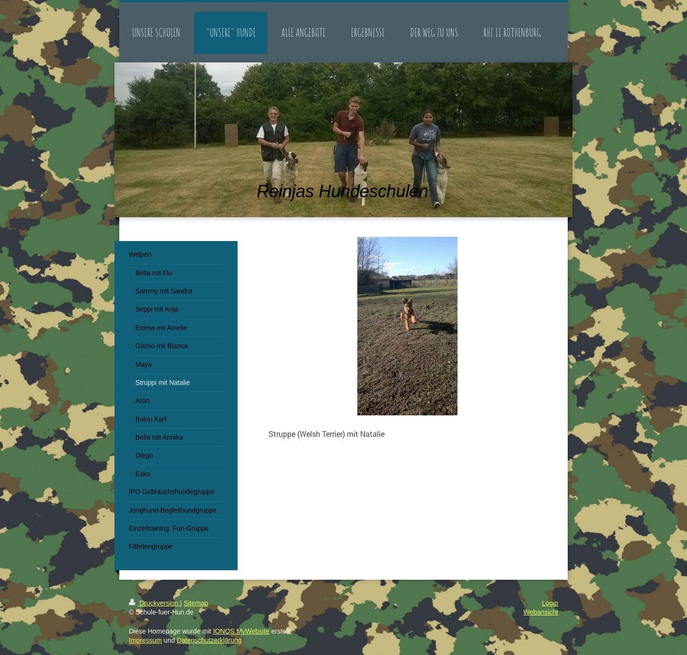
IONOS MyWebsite (241, 631)
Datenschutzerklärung (209, 640)
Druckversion (154, 603)
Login (550, 603)
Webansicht (540, 612)
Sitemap (196, 603)
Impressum (145, 640)
